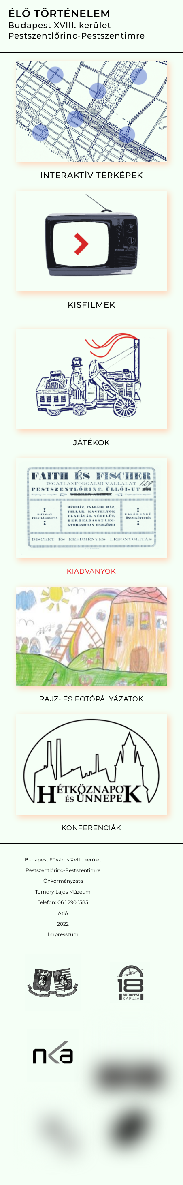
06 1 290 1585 (72, 902)
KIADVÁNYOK (91, 571)
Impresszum (63, 934)
